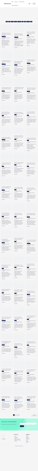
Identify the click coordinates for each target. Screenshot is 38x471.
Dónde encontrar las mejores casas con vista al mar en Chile (6, 337)
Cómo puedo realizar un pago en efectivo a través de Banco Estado (31, 200)
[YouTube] (4, 462)
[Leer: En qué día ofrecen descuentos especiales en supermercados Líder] (6, 248)
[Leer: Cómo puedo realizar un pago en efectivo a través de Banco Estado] (31, 193)
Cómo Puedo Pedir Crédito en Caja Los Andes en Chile (18, 199)
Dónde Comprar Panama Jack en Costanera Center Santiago (6, 421)
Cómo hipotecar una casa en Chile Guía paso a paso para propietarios (6, 35)
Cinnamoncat (7, 3)
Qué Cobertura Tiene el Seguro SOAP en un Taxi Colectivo (31, 281)
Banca (8, 21)
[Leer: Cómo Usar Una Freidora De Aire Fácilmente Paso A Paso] (31, 139)
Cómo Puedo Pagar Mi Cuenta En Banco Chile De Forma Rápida (18, 337)
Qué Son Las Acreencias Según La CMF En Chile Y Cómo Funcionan (6, 119)
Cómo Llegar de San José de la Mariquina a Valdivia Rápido (31, 64)
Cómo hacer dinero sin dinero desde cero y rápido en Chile (18, 364)
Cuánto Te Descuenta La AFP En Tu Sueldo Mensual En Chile (6, 199)
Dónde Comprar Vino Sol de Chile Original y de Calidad (18, 393)
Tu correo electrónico (28, 447)
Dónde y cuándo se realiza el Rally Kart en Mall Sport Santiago (18, 254)
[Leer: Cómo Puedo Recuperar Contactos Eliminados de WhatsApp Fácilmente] (6, 219)
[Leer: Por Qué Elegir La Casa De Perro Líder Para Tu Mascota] (19, 275)
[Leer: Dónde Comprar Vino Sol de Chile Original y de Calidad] (19, 385)
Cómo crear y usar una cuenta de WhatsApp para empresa (18, 226)
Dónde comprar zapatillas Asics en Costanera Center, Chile (31, 227)
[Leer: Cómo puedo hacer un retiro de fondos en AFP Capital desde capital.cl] (31, 413)
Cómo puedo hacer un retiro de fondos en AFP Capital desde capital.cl (31, 421)
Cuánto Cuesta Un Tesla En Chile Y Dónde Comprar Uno (6, 146)
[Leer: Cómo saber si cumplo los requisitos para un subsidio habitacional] (19, 28)
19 (18, 439)
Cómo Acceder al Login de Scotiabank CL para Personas (18, 119)
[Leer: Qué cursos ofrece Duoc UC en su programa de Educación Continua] (6, 275)
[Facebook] (3, 462)
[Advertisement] (19, 13)
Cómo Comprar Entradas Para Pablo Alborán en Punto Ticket (31, 362)
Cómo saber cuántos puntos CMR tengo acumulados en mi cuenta (31, 94)
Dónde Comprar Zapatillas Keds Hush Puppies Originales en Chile (18, 65)
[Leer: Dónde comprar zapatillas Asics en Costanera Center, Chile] (31, 219)
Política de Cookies (16, 462)
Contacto (15, 461)
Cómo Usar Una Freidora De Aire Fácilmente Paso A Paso (31, 146)
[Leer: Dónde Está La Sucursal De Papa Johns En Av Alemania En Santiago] (19, 138)
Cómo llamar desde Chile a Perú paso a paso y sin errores (6, 307)
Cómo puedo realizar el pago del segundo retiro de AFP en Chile (6, 93)
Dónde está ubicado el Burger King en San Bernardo (18, 173)
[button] (30, 3)
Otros (26, 21)
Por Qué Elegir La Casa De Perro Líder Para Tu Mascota (18, 282)
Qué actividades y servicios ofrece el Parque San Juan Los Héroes (18, 308)
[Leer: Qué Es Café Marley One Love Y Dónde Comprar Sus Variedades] (31, 329)
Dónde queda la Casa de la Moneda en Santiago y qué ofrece (31, 174)
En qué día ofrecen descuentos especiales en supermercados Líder (6, 256)
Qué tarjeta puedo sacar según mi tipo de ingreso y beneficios (31, 309)
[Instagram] (33, 3)
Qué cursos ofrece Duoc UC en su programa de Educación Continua (6, 282)
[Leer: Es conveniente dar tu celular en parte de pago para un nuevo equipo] (6, 355)
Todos (5, 21)
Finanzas (15, 21)
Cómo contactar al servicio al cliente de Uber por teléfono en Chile (31, 256)
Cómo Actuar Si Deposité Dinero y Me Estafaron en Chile (31, 119)
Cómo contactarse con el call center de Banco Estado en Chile (6, 174)
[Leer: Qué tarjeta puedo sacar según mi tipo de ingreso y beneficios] (31, 302)
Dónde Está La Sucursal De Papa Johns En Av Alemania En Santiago (18, 145)
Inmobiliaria (19, 21)
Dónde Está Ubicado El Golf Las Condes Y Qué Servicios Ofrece (6, 65)
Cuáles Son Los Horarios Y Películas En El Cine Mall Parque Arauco (31, 33)
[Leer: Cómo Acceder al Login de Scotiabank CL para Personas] (19, 113)
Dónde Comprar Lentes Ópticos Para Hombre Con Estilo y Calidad (18, 421)
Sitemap (15, 464)
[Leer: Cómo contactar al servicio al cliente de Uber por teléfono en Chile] (31, 248)
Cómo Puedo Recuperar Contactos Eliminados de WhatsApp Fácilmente (5, 227)
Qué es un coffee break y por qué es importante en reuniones (31, 392)
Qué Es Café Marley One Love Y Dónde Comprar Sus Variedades (31, 335)
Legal (23, 21)
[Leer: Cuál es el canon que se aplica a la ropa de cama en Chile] (6, 384)
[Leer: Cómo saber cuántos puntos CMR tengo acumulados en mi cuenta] (31, 86)
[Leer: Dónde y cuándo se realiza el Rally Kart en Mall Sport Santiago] (19, 247)
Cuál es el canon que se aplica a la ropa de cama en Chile (6, 390)
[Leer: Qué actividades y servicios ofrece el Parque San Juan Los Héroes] (19, 302)
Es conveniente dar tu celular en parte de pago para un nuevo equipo (6, 362)
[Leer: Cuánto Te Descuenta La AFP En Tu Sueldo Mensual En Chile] (6, 192)
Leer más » (3, 48)
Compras (11, 21)
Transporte (29, 21)
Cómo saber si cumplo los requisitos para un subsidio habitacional (18, 36)
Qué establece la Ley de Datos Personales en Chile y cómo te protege (19, 92)
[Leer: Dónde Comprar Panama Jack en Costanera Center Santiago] (6, 413)
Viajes (33, 21)
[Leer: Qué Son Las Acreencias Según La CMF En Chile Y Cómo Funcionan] (6, 113)
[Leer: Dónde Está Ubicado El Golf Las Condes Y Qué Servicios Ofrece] (6, 57)
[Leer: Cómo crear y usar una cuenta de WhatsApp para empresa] (19, 219)
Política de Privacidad (17, 463)
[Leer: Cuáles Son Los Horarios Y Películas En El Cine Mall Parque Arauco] (31, 27)
